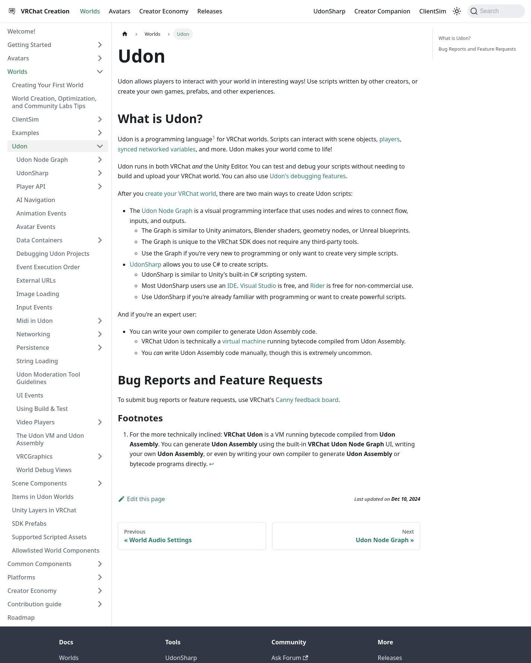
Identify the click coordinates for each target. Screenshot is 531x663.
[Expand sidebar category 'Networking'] (100, 334)
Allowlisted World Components (55, 550)
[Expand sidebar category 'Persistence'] (100, 348)
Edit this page (141, 499)
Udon (20, 146)
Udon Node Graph (42, 159)
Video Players (35, 422)
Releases (209, 11)
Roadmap (21, 617)
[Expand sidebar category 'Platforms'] (100, 577)
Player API (30, 186)
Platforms (21, 577)
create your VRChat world (180, 193)
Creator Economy (164, 11)
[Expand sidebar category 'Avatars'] (100, 58)
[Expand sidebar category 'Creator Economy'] (100, 591)
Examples (25, 133)
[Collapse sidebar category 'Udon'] (100, 146)
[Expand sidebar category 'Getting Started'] (100, 45)
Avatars (119, 11)
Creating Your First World (47, 85)
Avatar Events (36, 227)
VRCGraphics (34, 456)
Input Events (34, 307)
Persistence (32, 347)
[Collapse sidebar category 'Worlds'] (100, 72)
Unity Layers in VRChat (44, 510)
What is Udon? (455, 38)
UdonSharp (329, 11)
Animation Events (41, 213)
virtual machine (243, 341)
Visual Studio (258, 286)
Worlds (90, 11)
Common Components (39, 564)
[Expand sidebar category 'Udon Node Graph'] (100, 160)
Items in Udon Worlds (43, 497)
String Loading (37, 361)
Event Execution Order (48, 267)
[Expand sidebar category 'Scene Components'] (100, 483)
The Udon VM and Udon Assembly (50, 439)
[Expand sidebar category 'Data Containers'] (100, 240)
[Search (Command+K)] (496, 11)
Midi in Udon (34, 321)
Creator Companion (382, 11)
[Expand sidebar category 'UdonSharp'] (100, 173)
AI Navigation (35, 200)
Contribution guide (34, 604)
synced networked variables (157, 149)
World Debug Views (44, 470)
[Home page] (125, 34)
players (389, 139)
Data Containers (39, 240)
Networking (33, 334)
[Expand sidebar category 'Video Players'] (100, 422)
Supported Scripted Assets (49, 537)
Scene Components (39, 483)
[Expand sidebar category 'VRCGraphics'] (100, 456)
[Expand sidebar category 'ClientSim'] (100, 119)
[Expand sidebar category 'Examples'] (100, 133)
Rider (317, 286)
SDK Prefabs (29, 523)
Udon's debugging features (308, 176)
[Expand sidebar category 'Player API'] (100, 186)
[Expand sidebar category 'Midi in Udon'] (100, 321)
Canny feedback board (307, 400)
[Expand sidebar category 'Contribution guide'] (100, 604)
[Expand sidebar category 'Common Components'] (100, 564)
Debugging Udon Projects (52, 253)
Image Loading (37, 294)
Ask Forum (290, 658)
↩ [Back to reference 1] (211, 464)
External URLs (36, 280)
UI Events (29, 395)
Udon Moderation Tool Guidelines (48, 378)
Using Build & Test (42, 409)
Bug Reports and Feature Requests (477, 48)
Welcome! (21, 31)
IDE (232, 286)
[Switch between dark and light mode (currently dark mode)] (457, 11)
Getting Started (29, 45)
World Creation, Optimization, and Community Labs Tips (54, 102)
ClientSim (432, 11)
